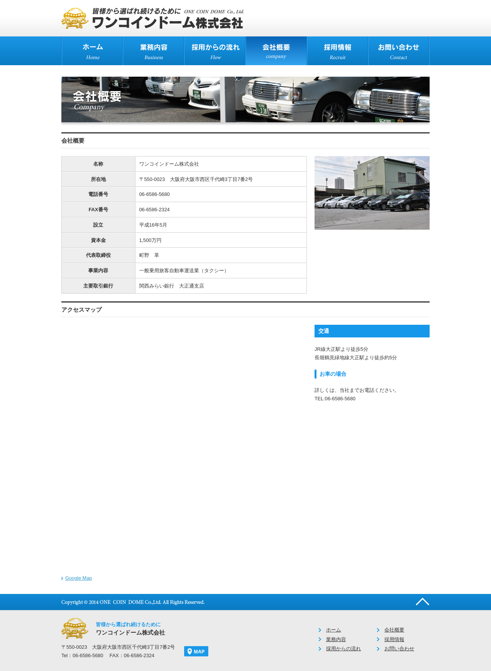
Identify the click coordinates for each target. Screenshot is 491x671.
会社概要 (394, 630)
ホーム (333, 630)
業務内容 (336, 639)
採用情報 (394, 639)
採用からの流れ (343, 648)
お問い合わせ (399, 648)
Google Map (78, 578)
